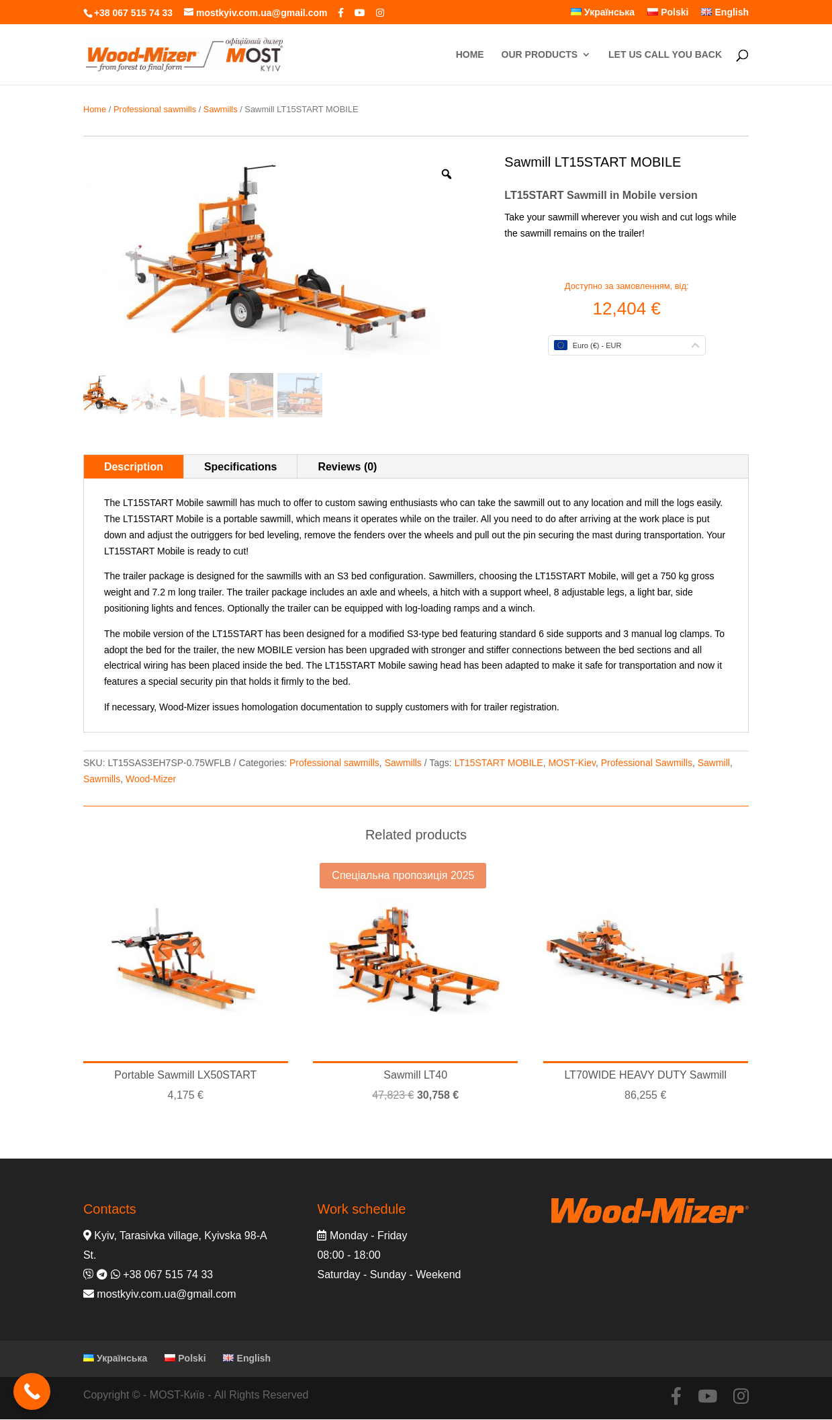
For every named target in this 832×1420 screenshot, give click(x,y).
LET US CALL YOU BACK (665, 55)
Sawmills (220, 109)
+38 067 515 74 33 (133, 12)
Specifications (240, 466)
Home (94, 109)
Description (133, 466)
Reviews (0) (347, 466)
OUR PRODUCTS (540, 55)
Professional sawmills (154, 109)
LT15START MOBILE (499, 762)
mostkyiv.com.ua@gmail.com (166, 1294)
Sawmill (714, 762)
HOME (470, 55)
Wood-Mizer (151, 779)
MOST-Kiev (572, 762)
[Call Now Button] (31, 1391)
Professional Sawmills (646, 762)
